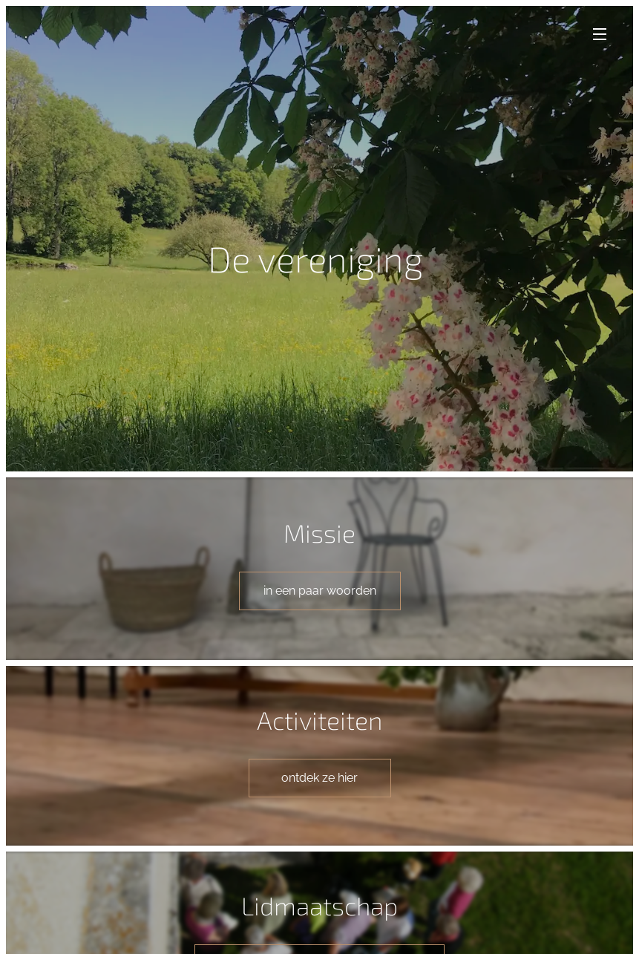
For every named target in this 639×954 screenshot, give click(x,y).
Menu (599, 34)
